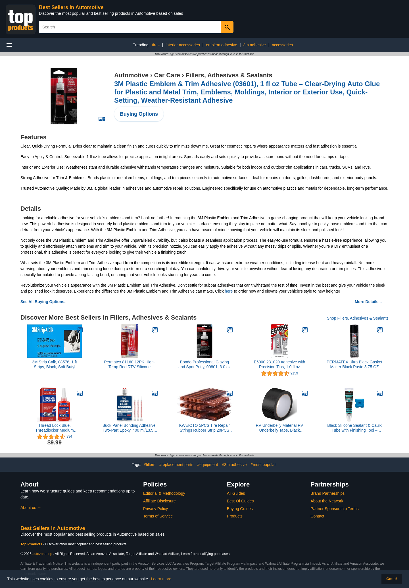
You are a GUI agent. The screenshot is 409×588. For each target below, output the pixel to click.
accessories (282, 45)
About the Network (326, 501)
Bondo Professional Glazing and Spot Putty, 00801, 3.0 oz (204, 364)
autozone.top (42, 554)
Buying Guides (240, 508)
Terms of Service (158, 516)
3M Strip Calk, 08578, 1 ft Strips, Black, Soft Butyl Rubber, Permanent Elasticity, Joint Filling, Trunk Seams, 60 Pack (54, 364)
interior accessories (183, 45)
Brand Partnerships (327, 493)
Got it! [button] (391, 579)
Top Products (31, 544)
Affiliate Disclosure (159, 501)
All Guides (236, 493)
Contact (317, 516)
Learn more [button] (161, 579)
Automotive (131, 75)
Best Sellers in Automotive (71, 7)
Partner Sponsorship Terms (334, 508)
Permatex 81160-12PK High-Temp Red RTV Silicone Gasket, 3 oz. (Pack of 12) (129, 364)
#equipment (207, 464)
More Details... (368, 301)
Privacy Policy (155, 508)
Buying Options (139, 114)
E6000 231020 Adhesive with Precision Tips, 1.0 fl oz (279, 364)
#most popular (263, 464)
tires (155, 45)
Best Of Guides (240, 501)
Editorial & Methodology (164, 493)
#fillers (149, 464)
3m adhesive (254, 45)
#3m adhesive (234, 464)
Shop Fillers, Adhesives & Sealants (358, 318)
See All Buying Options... (44, 301)
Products (235, 516)
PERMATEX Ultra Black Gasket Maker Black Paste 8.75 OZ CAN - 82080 (354, 364)
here (229, 291)
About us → (30, 507)
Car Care (167, 75)
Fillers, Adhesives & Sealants (229, 75)
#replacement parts (176, 464)
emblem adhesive (221, 45)
